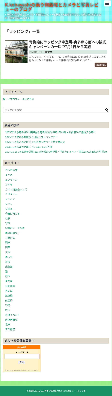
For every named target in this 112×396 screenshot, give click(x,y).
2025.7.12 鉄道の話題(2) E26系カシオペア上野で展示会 (35, 142)
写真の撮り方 (12, 233)
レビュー (10, 208)
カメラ (8, 184)
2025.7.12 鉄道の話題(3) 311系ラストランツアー (31, 137)
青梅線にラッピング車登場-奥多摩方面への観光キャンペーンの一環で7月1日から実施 (67, 44)
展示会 (8, 257)
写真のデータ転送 (15, 228)
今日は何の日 (12, 213)
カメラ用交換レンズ (16, 189)
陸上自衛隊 (11, 319)
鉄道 (7, 310)
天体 (7, 252)
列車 (7, 242)
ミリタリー (11, 194)
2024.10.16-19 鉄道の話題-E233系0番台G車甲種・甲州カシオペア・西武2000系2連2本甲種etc (56, 151)
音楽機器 (10, 329)
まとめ (8, 175)
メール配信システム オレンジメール (26, 370)
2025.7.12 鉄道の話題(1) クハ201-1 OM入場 (28, 146)
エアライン (11, 179)
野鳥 (7, 305)
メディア (10, 199)
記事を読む (101, 64)
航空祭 (8, 300)
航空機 (8, 295)
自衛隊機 (10, 286)
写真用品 (10, 237)
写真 (7, 223)
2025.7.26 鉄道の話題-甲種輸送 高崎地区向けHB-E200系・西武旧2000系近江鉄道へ (50, 132)
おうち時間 (11, 170)
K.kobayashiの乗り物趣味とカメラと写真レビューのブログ (52, 7)
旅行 (7, 261)
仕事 (7, 218)
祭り (7, 276)
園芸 (7, 247)
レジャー (10, 204)
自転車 (8, 290)
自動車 (8, 281)
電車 (49, 52)
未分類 (8, 266)
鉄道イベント (12, 315)
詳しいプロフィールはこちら (18, 99)
